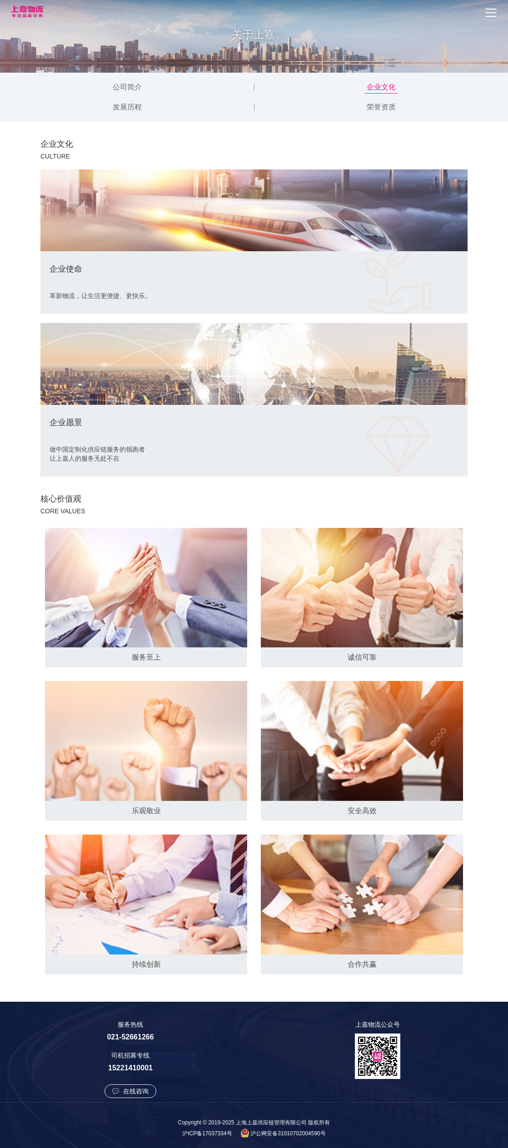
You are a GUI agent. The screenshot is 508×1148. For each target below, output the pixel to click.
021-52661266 (130, 1037)
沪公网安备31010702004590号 (287, 1133)
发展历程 (127, 107)
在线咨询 (130, 1091)
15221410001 (130, 1068)
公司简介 (127, 87)
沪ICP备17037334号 (207, 1133)
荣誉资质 (381, 107)
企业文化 (381, 87)
